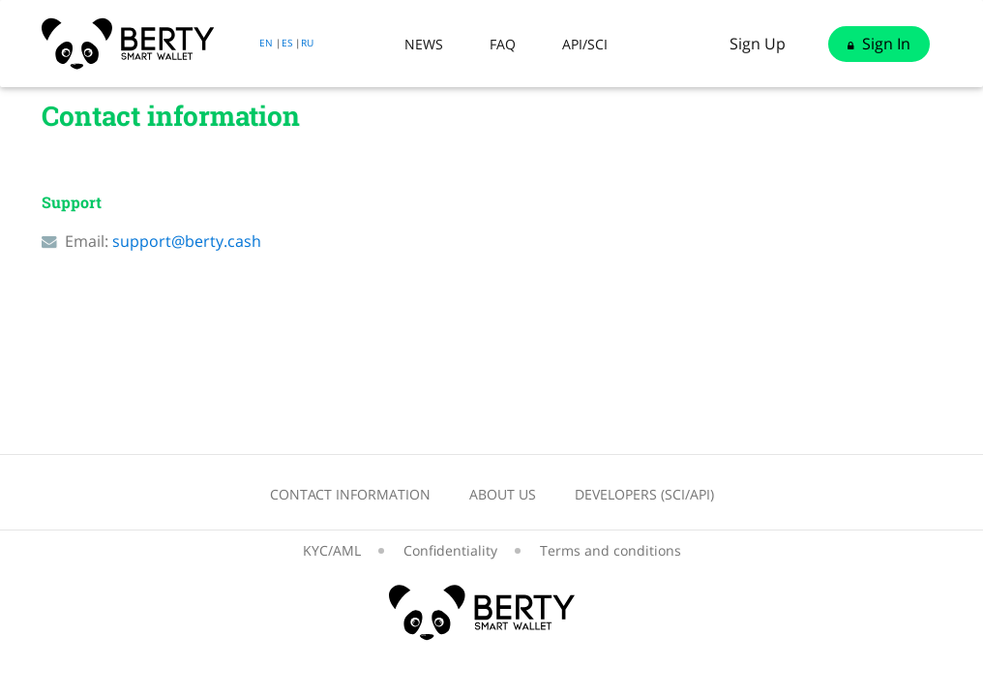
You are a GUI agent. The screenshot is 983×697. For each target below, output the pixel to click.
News (423, 44)
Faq (503, 44)
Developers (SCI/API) (644, 494)
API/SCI (585, 44)
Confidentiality (450, 550)
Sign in (879, 43)
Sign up (758, 43)
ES (287, 42)
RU (307, 42)
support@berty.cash (186, 241)
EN (266, 42)
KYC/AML (332, 550)
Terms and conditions (610, 550)
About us (502, 494)
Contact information (350, 494)
